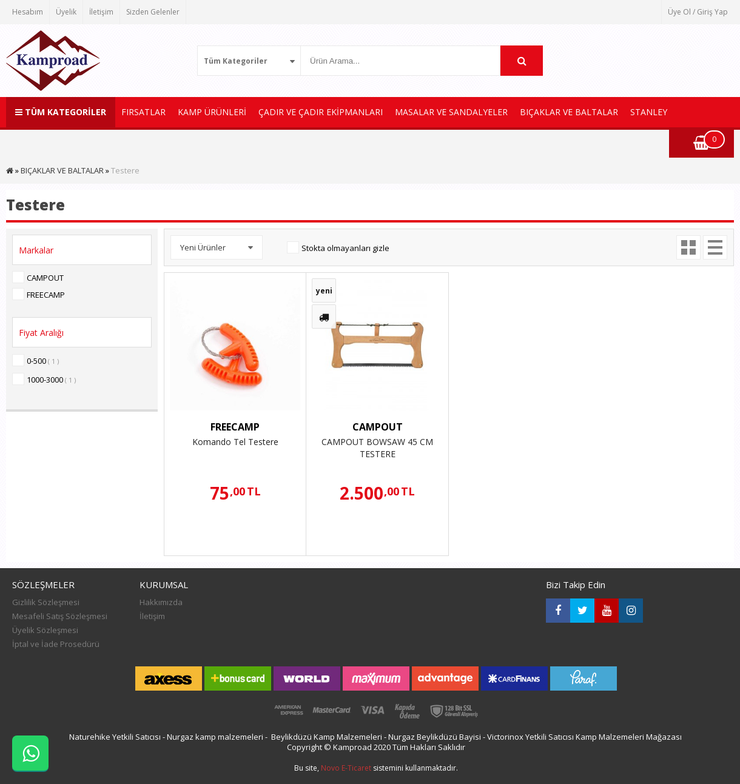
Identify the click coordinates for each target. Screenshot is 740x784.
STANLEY (648, 112)
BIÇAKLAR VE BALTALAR (569, 112)
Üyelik (66, 12)
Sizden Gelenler (153, 12)
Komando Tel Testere (235, 441)
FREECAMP (46, 294)
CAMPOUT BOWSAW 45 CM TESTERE (377, 448)
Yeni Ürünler (203, 247)
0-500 (43, 360)
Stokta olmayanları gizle (345, 248)
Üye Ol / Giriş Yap (698, 12)
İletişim (101, 12)
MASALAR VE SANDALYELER (451, 112)
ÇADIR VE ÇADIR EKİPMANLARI (320, 112)
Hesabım (27, 12)
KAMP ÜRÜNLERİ (212, 112)
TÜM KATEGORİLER (60, 112)
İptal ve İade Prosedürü (55, 643)
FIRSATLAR (143, 112)
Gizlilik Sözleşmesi (45, 602)
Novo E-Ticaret (346, 768)
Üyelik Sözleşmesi (45, 630)
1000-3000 (51, 379)
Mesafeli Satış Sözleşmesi (59, 616)
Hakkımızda (161, 602)
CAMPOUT (45, 277)
